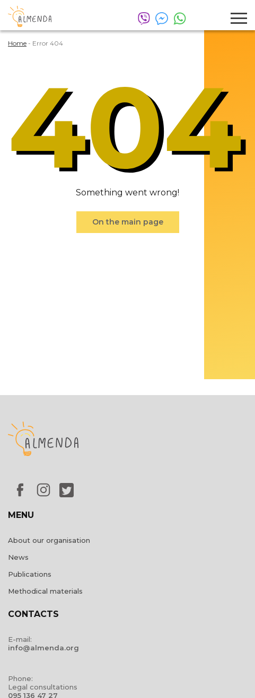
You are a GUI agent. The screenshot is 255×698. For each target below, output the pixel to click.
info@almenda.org (43, 647)
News (18, 557)
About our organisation (49, 540)
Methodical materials (45, 591)
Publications (29, 574)
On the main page (127, 222)
